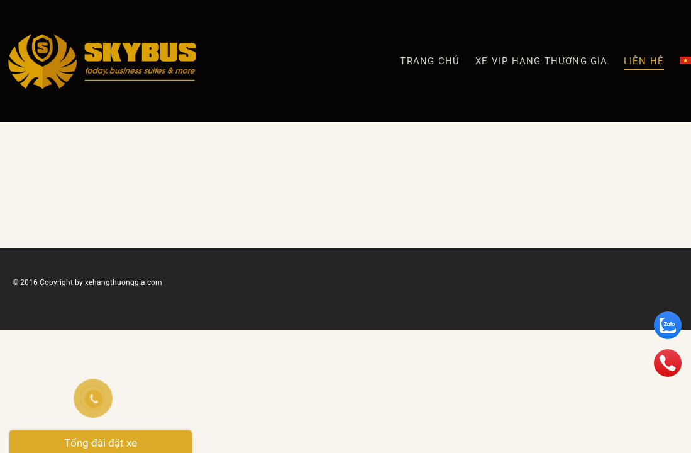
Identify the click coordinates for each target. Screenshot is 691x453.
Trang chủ (430, 61)
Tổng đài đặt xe (100, 443)
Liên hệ (644, 61)
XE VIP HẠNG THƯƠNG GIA (541, 61)
